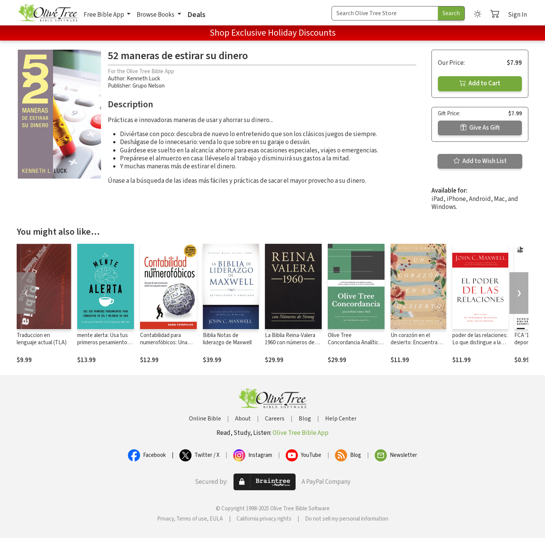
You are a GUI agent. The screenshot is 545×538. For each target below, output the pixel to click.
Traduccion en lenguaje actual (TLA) (42, 339)
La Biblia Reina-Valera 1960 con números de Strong (290, 342)
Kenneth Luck (143, 79)
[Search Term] (385, 13)
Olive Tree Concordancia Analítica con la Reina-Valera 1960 (356, 342)
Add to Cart (479, 83)
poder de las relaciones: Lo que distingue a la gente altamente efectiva (480, 346)
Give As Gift (480, 127)
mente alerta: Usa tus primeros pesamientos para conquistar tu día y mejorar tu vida (104, 346)
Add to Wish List (480, 161)
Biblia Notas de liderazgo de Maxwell (227, 339)
